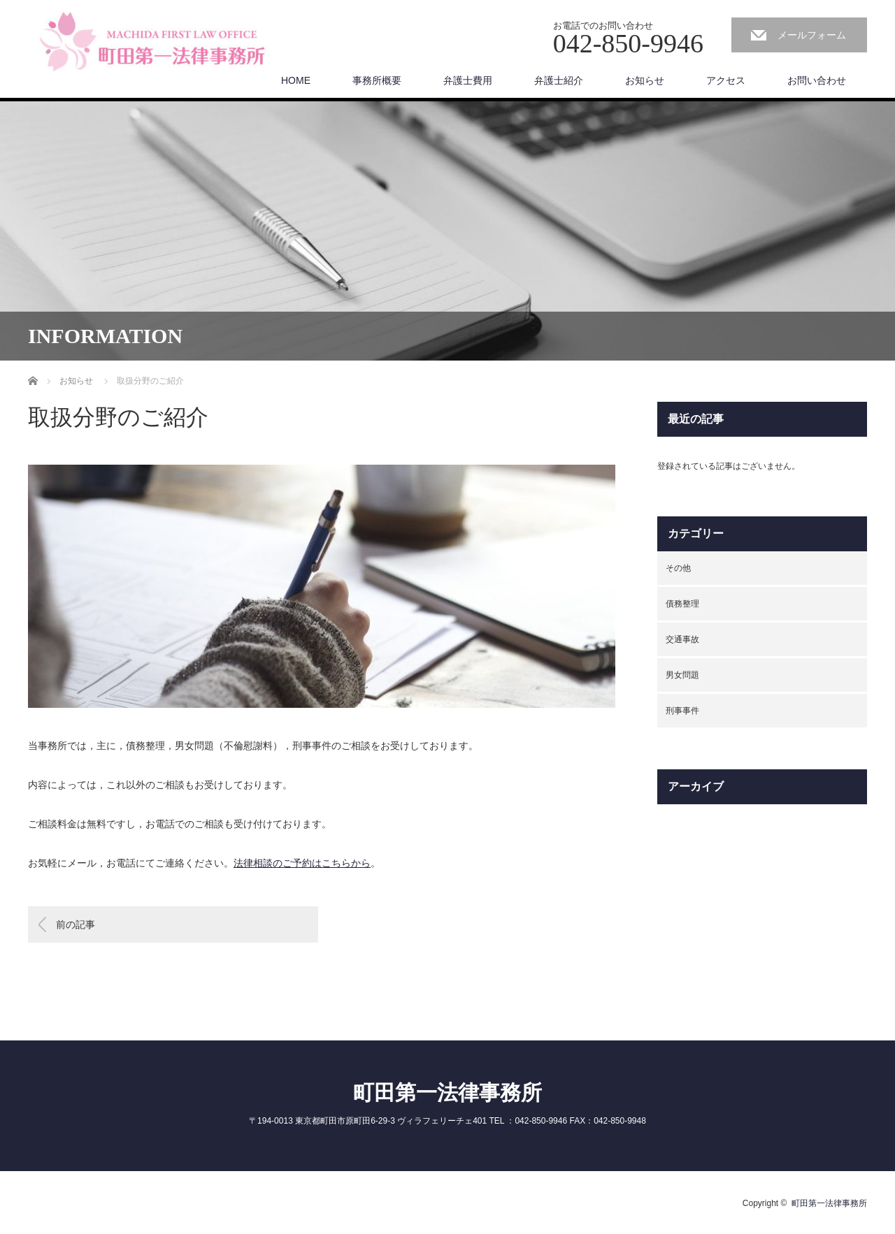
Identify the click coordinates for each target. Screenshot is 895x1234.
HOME (295, 80)
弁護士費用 (467, 80)
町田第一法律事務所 (447, 1092)
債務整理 (682, 604)
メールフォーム (812, 35)
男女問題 (682, 675)
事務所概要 (376, 80)
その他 (678, 568)
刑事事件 (682, 711)
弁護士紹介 (558, 80)
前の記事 (75, 924)
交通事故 (682, 639)
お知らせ (644, 80)
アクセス (725, 80)
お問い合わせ (816, 80)
